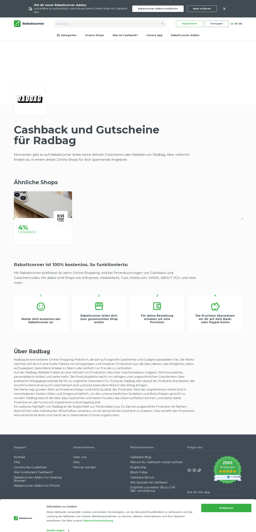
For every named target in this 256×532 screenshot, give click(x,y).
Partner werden (84, 467)
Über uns (79, 457)
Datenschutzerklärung (98, 515)
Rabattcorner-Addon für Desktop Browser (38, 479)
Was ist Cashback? (125, 35)
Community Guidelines (30, 467)
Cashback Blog (140, 457)
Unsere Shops (94, 35)
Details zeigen (56, 524)
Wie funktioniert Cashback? (33, 472)
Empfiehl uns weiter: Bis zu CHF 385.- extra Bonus (152, 489)
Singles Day (138, 467)
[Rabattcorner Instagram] (194, 470)
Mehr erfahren (202, 8)
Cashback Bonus (142, 477)
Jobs (76, 462)
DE (232, 23)
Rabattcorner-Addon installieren (158, 8)
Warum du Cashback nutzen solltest (156, 462)
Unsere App (154, 35)
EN (240, 23)
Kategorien (66, 35)
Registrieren (189, 23)
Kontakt (19, 457)
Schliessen (226, 502)
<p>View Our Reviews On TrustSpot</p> (227, 470)
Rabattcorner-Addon (185, 35)
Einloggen (216, 23)
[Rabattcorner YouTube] (189, 470)
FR (236, 23)
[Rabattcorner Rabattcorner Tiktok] (199, 470)
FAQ (17, 462)
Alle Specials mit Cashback (148, 482)
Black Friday (139, 472)
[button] (14, 218)
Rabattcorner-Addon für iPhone (37, 485)
